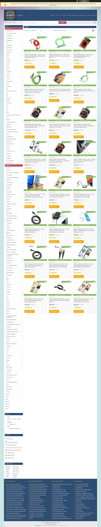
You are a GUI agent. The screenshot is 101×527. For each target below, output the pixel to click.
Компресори (9, 377)
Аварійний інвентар (11, 139)
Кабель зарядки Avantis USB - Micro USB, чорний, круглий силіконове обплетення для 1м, (34, 265)
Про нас (7, 401)
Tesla (7, 76)
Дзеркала (8, 141)
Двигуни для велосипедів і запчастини (62, 484)
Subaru (8, 74)
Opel (7, 57)
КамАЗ (8, 100)
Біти (7, 384)
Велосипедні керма (58, 504)
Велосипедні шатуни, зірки (59, 491)
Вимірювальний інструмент (13, 324)
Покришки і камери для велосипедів (62, 518)
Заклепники (9, 389)
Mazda (8, 360)
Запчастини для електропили (37, 500)
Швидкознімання (10, 244)
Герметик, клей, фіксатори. (36, 516)
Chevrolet (8, 284)
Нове (6, 396)
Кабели (8, 165)
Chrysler (8, 287)
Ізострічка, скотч (10, 151)
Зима (7, 134)
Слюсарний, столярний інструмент (12, 255)
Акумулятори (79, 488)
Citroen (8, 289)
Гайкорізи (8, 220)
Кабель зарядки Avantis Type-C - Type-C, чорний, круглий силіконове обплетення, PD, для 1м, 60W (84, 195)
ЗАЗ (7, 93)
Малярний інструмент (11, 329)
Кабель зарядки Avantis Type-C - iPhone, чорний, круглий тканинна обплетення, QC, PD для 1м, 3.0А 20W (35, 161)
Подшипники (9, 136)
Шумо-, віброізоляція (11, 265)
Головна (52, 15)
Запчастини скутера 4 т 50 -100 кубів (15, 498)
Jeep (7, 351)
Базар (7, 391)
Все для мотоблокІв (81, 491)
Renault (8, 62)
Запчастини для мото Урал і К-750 (14, 497)
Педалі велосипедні (58, 498)
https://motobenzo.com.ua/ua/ (14, 447)
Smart (7, 69)
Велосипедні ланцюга (58, 509)
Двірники (8, 127)
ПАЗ (7, 107)
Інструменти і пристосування (37, 515)
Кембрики (9, 158)
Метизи (8, 119)
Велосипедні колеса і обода (60, 500)
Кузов (7, 148)
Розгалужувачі (10, 160)
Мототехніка (9, 267)
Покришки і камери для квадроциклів (85, 498)
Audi (7, 277)
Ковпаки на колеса (11, 308)
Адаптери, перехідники (12, 177)
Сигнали (8, 156)
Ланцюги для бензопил (35, 498)
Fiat (7, 296)
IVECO (7, 348)
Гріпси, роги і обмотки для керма (61, 493)
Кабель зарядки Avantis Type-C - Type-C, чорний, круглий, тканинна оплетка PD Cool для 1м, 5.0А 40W (59, 195)
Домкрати (9, 196)
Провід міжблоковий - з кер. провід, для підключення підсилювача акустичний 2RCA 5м (83, 56)
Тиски (7, 339)
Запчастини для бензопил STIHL (38, 484)
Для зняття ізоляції (11, 249)
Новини (7, 406)
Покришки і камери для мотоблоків (85, 495)
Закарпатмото (79, 518)
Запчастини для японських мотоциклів (16, 516)
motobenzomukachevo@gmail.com (14, 450)
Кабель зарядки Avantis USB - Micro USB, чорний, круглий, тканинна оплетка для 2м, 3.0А (34, 300)
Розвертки (9, 237)
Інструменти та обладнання (13, 115)
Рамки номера (10, 143)
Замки (7, 225)
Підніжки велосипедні (58, 515)
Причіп (8, 201)
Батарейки (9, 192)
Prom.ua (58, 522)
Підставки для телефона (12, 172)
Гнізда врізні (9, 182)
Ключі (7, 313)
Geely (7, 301)
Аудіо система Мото (81, 506)
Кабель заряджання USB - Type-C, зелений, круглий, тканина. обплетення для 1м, (84, 91)
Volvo (7, 83)
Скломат (8, 170)
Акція (6, 399)
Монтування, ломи (11, 336)
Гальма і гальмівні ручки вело (60, 495)
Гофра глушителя (10, 122)
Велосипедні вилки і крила (59, 511)
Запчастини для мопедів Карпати (14, 495)
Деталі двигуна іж (80, 516)
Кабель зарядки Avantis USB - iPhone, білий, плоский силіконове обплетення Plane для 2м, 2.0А (84, 230)
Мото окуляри (79, 511)
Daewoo (8, 291)
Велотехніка (9, 50)
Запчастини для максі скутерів (14, 518)
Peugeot (8, 59)
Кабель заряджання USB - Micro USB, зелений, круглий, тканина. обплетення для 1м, (59, 56)
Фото (6, 408)
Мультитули (9, 213)
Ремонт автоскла (10, 230)
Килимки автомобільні (12, 131)
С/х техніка (9, 270)
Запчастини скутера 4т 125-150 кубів (15, 500)
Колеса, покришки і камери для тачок (85, 497)
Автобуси (8, 86)
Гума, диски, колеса (11, 33)
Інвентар (8, 180)
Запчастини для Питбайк (82, 484)
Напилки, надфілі (10, 334)
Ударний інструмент (11, 242)
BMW (7, 279)
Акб (7, 43)
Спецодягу (9, 184)
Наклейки (8, 208)
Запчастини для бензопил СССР (38, 488)
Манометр (9, 387)
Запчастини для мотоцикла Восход (15, 491)
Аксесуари (9, 35)
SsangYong (9, 71)
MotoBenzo (9, 47)
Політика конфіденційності (60, 525)
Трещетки (9, 370)
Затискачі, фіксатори (11, 218)
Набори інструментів (11, 382)
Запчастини (9, 30)
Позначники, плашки (11, 216)
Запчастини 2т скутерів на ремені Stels (16, 511)
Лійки (7, 311)
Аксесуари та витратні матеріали (38, 495)
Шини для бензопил (35, 497)
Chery (7, 282)
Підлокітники (9, 163)
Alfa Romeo (9, 275)
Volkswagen (9, 81)
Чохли (7, 306)
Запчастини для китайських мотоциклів (16, 515)
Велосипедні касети (58, 502)
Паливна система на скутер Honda (84, 513)
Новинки (88, 15)
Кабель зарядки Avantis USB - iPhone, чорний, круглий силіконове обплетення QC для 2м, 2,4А (59, 230)
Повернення (82, 15)
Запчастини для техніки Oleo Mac (38, 491)
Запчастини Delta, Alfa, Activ (13, 513)
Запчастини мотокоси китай (37, 506)
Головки (8, 247)
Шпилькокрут (9, 235)
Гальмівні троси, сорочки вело (60, 507)
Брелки (8, 189)
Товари (57, 15)
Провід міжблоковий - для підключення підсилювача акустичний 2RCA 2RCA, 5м (60, 90)
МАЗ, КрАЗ (8, 103)
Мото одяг (78, 500)
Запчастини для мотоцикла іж (13, 484)
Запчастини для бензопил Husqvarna (39, 486)
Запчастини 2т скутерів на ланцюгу (15, 507)
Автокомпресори (10, 194)
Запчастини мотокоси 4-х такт (37, 507)
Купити (30, 67)
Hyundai (8, 346)
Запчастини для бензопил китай (38, 493)
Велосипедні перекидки (59, 506)
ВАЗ (7, 363)
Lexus (7, 358)
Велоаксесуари (57, 488)
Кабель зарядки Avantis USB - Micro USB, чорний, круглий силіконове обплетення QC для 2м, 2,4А (83, 265)
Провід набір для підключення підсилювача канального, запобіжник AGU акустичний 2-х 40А (35, 126)
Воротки (8, 232)
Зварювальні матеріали (12, 331)
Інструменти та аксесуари (36, 513)
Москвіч (8, 98)
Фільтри (8, 124)
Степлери (8, 223)
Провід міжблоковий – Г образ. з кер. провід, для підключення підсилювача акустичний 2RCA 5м (35, 56)
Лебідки (8, 206)
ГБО (7, 105)
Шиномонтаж (9, 260)
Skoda (7, 67)
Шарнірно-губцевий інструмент (11, 316)
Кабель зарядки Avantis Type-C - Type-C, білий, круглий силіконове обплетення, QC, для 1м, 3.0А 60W (35, 195)
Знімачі (8, 228)
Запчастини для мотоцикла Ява (14, 489)
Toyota (8, 365)
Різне (7, 379)
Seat (7, 64)
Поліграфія (9, 45)
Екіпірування (9, 40)
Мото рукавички (80, 504)
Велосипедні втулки (58, 497)
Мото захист (79, 502)
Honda (8, 304)
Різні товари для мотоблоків (83, 515)
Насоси (8, 199)
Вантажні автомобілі (11, 91)
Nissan (8, 55)
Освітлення (9, 258)
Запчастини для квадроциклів (83, 489)
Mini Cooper (9, 367)
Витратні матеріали (11, 319)
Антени (8, 167)
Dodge (8, 294)
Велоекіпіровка (57, 486)
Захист (8, 146)
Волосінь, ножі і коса (35, 504)
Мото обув (78, 509)
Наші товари (8, 28)
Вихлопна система (11, 129)
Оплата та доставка (72, 15)
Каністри (8, 187)
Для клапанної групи (11, 375)
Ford (7, 299)
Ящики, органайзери (11, 343)
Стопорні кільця (10, 240)
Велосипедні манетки (58, 513)
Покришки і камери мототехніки (84, 493)
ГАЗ (7, 88)
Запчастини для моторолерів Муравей (16, 493)
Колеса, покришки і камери (60, 516)
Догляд (8, 153)
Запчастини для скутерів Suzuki (14, 502)
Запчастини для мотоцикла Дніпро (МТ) (16, 488)
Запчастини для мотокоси (36, 502)
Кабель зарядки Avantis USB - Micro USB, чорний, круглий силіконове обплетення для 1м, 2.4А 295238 (58, 265)
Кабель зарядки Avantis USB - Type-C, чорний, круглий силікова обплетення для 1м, (59, 300)
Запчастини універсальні (82, 486)
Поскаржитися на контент (47, 525)
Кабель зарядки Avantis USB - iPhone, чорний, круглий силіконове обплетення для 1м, (35, 230)
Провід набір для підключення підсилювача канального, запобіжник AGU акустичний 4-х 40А (59, 161)
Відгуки (94, 15)
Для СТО (8, 372)
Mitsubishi (8, 52)
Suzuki (8, 79)
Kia (7, 353)
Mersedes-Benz (10, 272)
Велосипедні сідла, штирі (59, 489)
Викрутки (8, 327)
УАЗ (7, 110)
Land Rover (9, 355)
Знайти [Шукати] (62, 22)
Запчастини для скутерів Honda (14, 506)
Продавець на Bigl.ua (50, 524)
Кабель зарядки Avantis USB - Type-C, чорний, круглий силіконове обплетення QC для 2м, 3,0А (84, 300)
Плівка (8, 211)
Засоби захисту (10, 322)
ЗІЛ (7, 95)
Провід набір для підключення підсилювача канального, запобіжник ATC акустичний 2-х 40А (84, 126)
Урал (7, 112)
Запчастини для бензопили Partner (38, 489)
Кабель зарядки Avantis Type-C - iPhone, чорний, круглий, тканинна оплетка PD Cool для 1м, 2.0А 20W (60, 126)
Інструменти (9, 38)
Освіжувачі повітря (11, 204)
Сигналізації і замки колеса (83, 507)
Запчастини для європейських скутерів (16, 509)
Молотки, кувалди (10, 252)
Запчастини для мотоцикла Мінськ (15, 486)
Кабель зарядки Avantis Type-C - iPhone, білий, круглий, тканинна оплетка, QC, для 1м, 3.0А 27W (84, 161)
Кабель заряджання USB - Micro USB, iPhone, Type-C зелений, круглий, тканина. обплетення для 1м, (35, 91)
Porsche (8, 263)
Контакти (64, 15)
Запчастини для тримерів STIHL (37, 509)
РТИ (7, 117)
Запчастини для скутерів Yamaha (14, 504)
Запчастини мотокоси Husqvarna (38, 511)
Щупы (7, 341)
